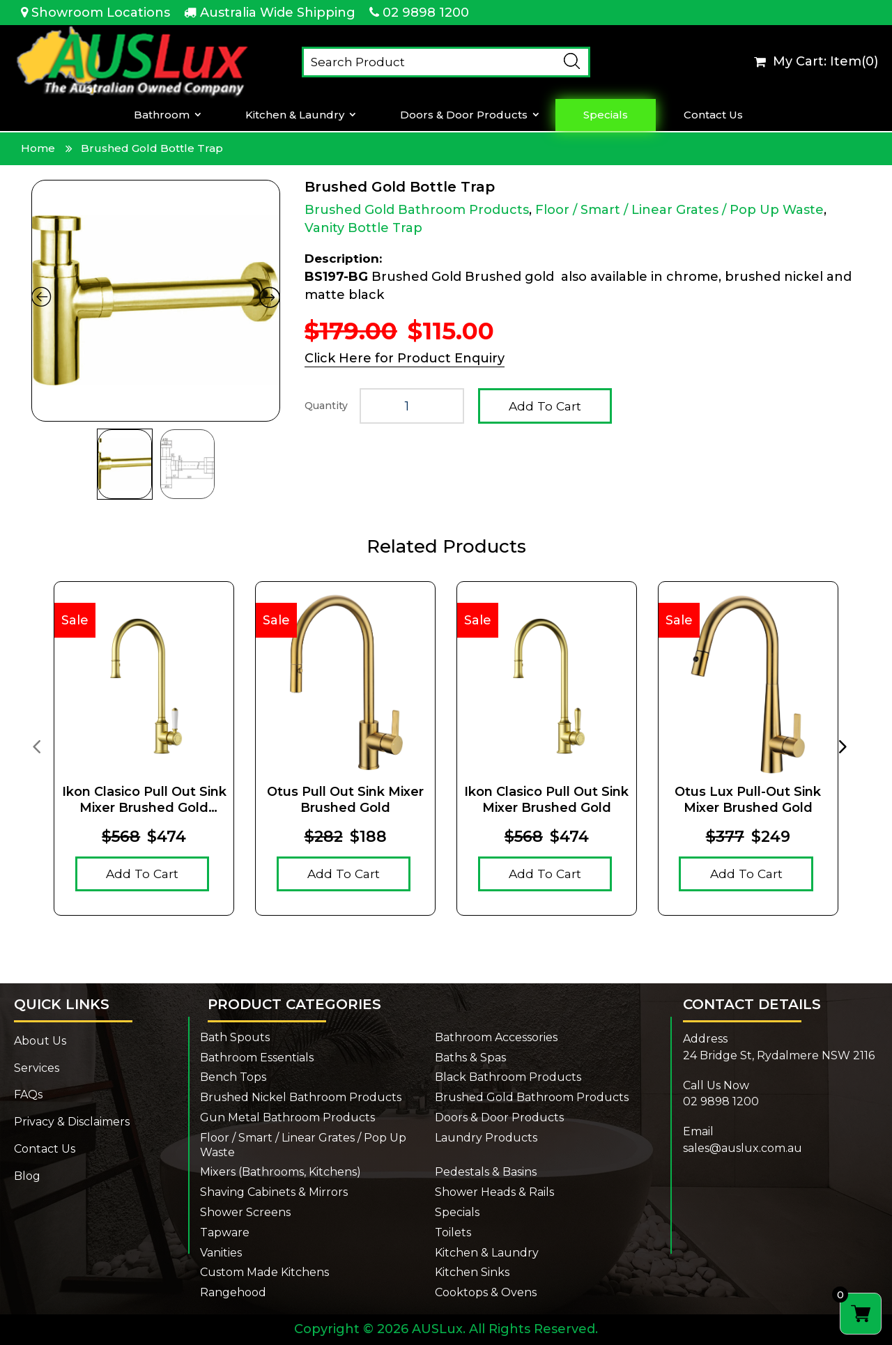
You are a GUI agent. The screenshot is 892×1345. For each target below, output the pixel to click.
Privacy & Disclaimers (72, 1121)
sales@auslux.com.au (742, 1148)
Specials (605, 115)
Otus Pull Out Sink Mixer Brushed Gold (345, 799)
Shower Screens (245, 1212)
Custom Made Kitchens (264, 1272)
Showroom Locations (100, 12)
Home (38, 148)
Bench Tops (233, 1077)
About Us (40, 1040)
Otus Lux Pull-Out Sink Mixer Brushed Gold (748, 799)
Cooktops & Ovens (486, 1292)
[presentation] (36, 746)
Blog (27, 1176)
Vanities (221, 1252)
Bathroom (162, 115)
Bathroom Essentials (257, 1057)
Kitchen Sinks (472, 1272)
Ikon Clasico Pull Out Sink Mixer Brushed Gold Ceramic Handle (144, 800)
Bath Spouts (235, 1037)
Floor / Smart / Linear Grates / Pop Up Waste (679, 209)
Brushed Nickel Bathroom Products (300, 1097)
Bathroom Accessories (496, 1037)
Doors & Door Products (464, 115)
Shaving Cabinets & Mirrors (274, 1192)
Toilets (453, 1232)
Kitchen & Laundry (294, 115)
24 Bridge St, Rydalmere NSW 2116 (779, 1055)
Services (36, 1068)
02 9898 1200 (426, 12)
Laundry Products (486, 1137)
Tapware (224, 1232)
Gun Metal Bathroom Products (287, 1117)
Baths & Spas (470, 1057)
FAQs (28, 1094)
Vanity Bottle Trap (363, 228)
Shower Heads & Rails (494, 1192)
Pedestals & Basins (486, 1171)
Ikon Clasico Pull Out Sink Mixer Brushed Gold (546, 799)
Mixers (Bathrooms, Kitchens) (280, 1171)
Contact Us (713, 115)
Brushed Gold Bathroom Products (417, 209)
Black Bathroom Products (508, 1077)
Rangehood (233, 1292)
